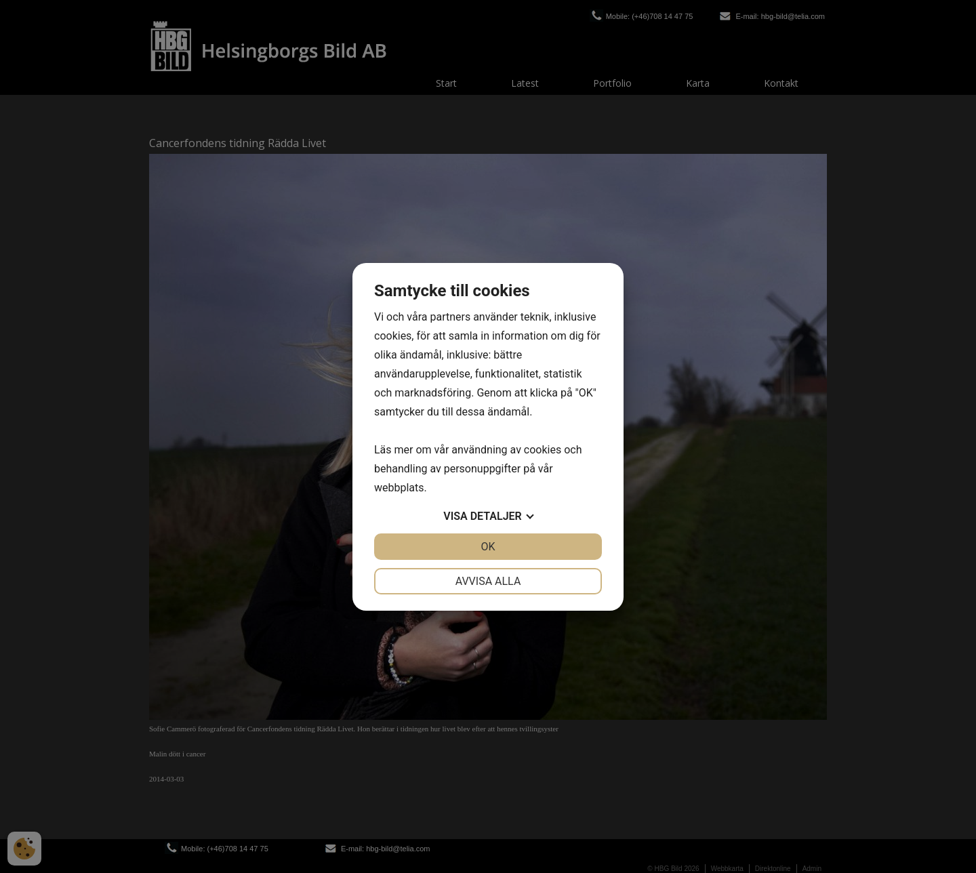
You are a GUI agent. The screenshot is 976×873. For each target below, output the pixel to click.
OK (488, 546)
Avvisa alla (488, 581)
